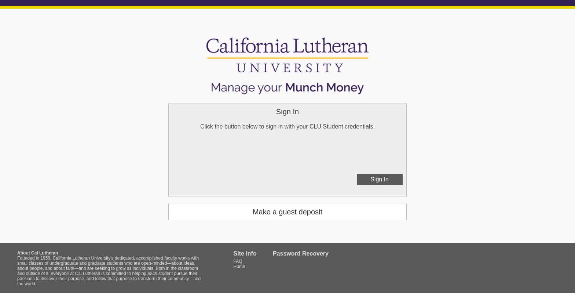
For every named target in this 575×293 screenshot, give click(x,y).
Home (239, 266)
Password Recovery (301, 253)
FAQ (238, 261)
